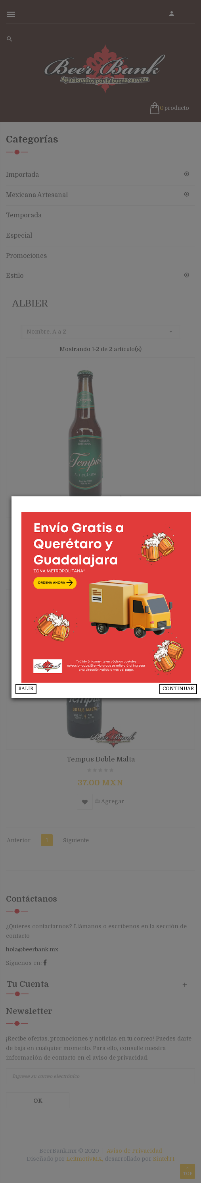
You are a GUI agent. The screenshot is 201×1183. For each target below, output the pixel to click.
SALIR (37, 688)
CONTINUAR (178, 688)
